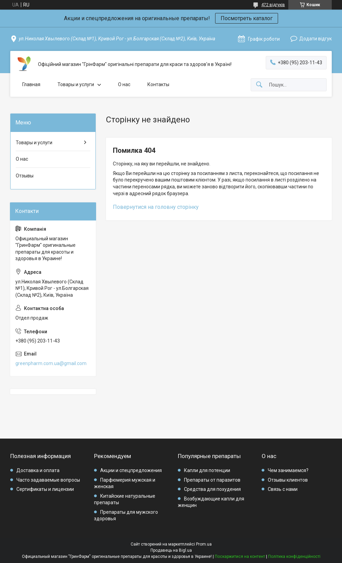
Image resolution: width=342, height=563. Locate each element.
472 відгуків (273, 4)
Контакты (158, 84)
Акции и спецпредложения (131, 470)
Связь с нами (283, 489)
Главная (31, 84)
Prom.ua (204, 544)
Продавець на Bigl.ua (171, 550)
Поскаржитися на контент (240, 556)
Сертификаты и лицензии (45, 489)
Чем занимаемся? (288, 470)
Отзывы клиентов (288, 480)
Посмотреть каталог (247, 18)
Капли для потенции (207, 470)
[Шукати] (259, 85)
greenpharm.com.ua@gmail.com (51, 363)
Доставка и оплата (38, 470)
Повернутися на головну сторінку (156, 207)
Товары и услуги (75, 84)
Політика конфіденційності (294, 556)
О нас (124, 84)
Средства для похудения (212, 489)
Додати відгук (315, 38)
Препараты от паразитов (212, 480)
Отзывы (25, 175)
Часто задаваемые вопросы (48, 480)
